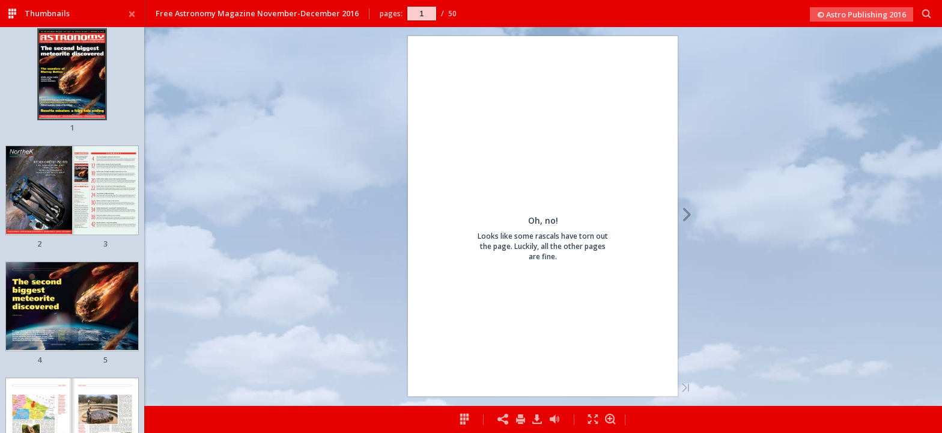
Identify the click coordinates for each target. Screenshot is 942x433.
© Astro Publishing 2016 (861, 14)
